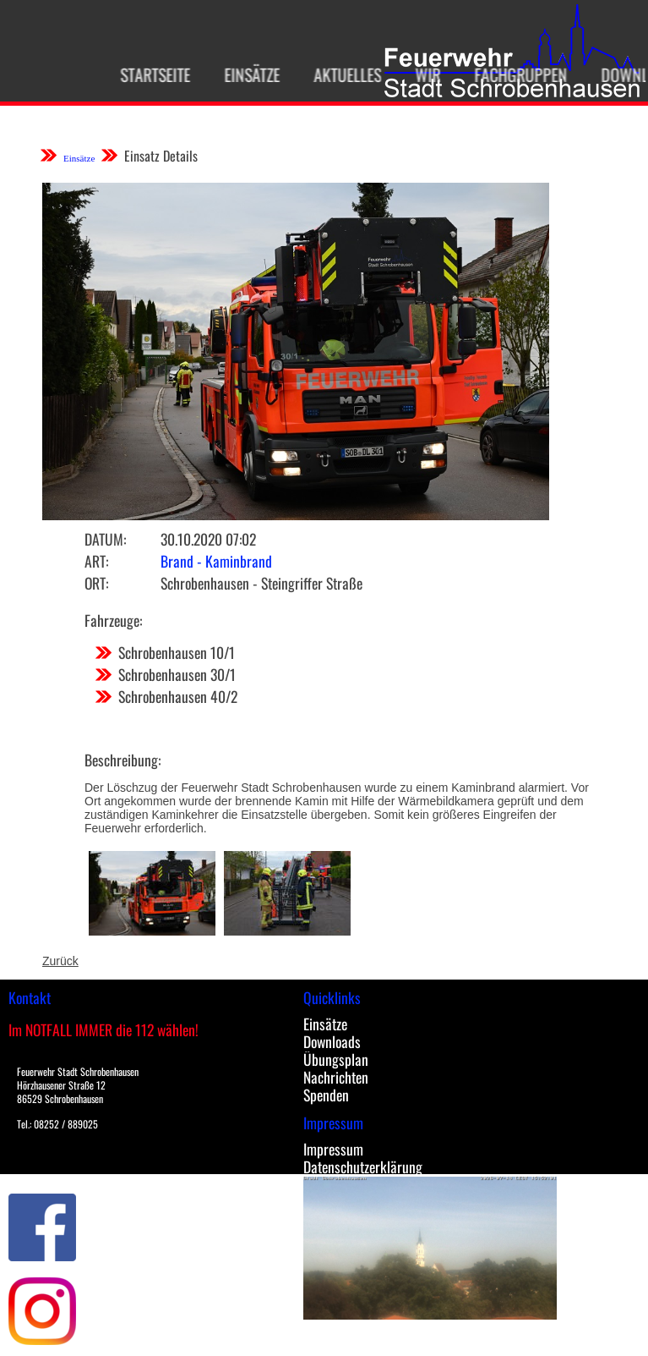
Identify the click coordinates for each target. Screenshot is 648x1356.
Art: (96, 561)
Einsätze (243, 74)
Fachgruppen (512, 74)
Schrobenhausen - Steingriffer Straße (261, 583)
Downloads (332, 1041)
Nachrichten (335, 1077)
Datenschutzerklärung (362, 1167)
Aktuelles (339, 74)
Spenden (326, 1095)
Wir (419, 74)
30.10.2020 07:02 (208, 539)
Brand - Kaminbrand (216, 561)
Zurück (60, 961)
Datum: (105, 539)
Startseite (147, 74)
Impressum (333, 1149)
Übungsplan (335, 1059)
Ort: (96, 583)
